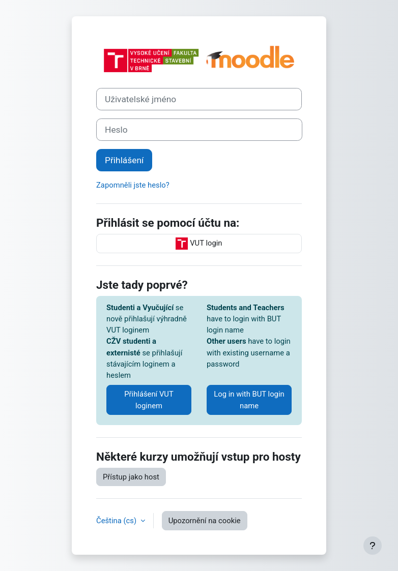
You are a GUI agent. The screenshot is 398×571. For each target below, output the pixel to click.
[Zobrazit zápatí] (372, 545)
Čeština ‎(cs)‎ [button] (117, 520)
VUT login (199, 243)
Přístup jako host (131, 477)
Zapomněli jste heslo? (132, 185)
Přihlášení (124, 160)
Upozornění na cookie (204, 520)
